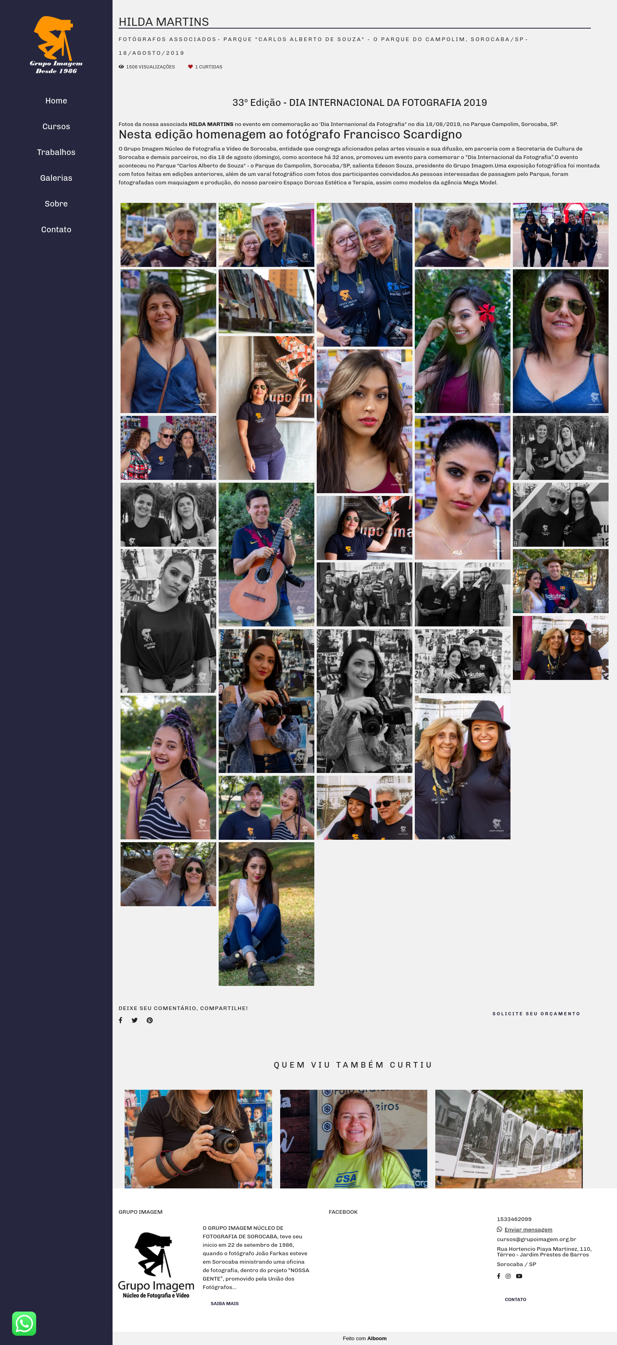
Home (56, 100)
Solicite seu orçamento (536, 1013)
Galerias (56, 178)
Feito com (365, 1338)
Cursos (56, 126)
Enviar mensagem (528, 1230)
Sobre (56, 204)
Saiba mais (225, 1303)
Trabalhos (56, 152)
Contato (56, 229)
